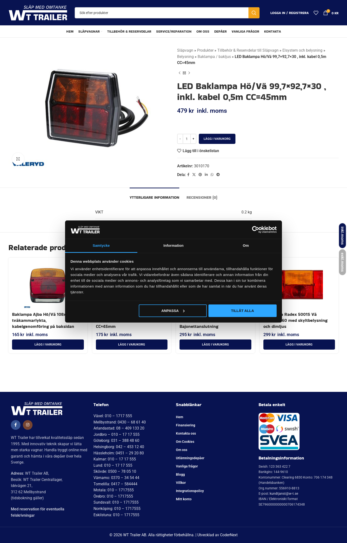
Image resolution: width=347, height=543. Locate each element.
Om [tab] (246, 245)
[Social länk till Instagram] (28, 425)
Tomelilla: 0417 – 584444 (115, 484)
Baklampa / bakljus (214, 56)
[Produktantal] (186, 139)
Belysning (185, 56)
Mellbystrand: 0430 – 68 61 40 (119, 422)
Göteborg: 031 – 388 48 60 (116, 440)
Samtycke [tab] (101, 245)
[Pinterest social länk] (200, 174)
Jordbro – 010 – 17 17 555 (116, 434)
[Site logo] (37, 12)
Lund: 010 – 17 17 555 (112, 465)
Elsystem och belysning (302, 50)
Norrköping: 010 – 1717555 (116, 508)
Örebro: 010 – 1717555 (113, 496)
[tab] (154, 195)
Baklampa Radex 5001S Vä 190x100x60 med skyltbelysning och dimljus (295, 320)
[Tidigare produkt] (179, 73)
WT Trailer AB (134, 535)
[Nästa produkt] (189, 73)
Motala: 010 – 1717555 (113, 490)
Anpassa (172, 311)
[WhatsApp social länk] (212, 174)
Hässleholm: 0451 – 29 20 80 (118, 453)
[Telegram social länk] (218, 174)
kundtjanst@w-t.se (284, 493)
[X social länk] (194, 174)
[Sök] (167, 12)
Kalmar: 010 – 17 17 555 (114, 459)
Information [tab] (173, 245)
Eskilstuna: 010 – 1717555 (116, 515)
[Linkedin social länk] (206, 174)
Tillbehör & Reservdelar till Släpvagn (248, 50)
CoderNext (229, 535)
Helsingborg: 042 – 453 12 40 (118, 446)
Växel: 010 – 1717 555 (112, 416)
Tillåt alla (242, 311)
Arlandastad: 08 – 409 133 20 (118, 428)
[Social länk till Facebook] (188, 174)
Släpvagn (185, 50)
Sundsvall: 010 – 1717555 (116, 502)
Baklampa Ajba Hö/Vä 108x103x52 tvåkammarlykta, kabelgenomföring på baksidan (46, 320)
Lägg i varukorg (217, 139)
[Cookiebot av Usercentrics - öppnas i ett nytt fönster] (255, 229)
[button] (48, 344)
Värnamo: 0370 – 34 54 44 (116, 477)
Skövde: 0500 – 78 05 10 (114, 471)
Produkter (205, 50)
